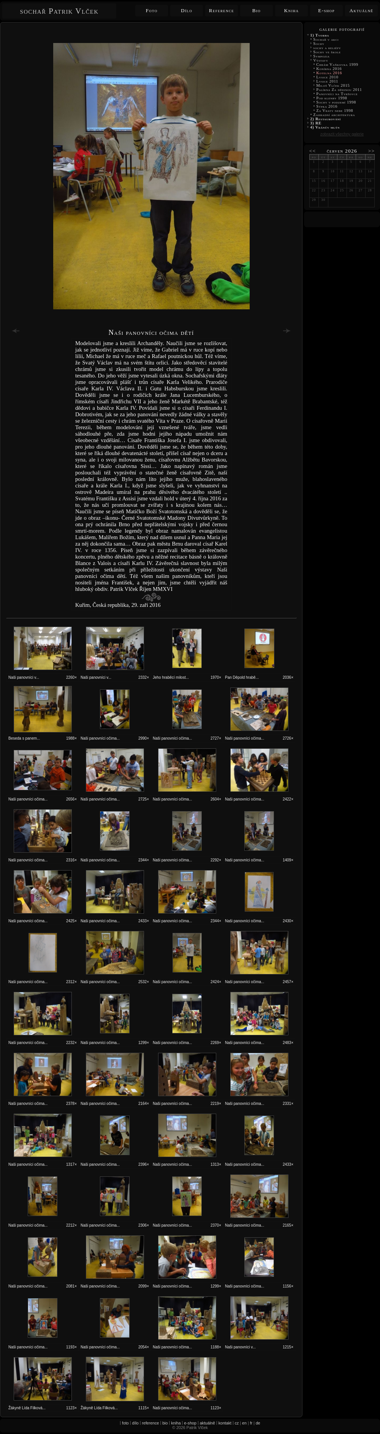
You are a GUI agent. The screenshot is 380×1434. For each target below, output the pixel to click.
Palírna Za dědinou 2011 (339, 90)
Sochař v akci (326, 39)
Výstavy (320, 60)
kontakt (224, 1423)
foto (125, 1423)
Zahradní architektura (334, 115)
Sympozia (321, 56)
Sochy (319, 43)
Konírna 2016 (329, 69)
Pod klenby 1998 (331, 98)
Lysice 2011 (327, 81)
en (244, 1423)
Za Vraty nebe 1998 (335, 110)
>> (371, 151)
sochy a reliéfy (327, 48)
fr (251, 1423)
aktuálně (207, 1423)
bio (165, 1423)
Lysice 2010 (327, 77)
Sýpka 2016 (327, 106)
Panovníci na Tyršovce (337, 94)
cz (237, 1423)
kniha (175, 1423)
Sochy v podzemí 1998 (336, 102)
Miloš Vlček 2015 (333, 85)
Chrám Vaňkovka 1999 (337, 64)
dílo (135, 1423)
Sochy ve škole (327, 52)
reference (150, 1423)
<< (312, 151)
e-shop (190, 1423)
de (258, 1423)
